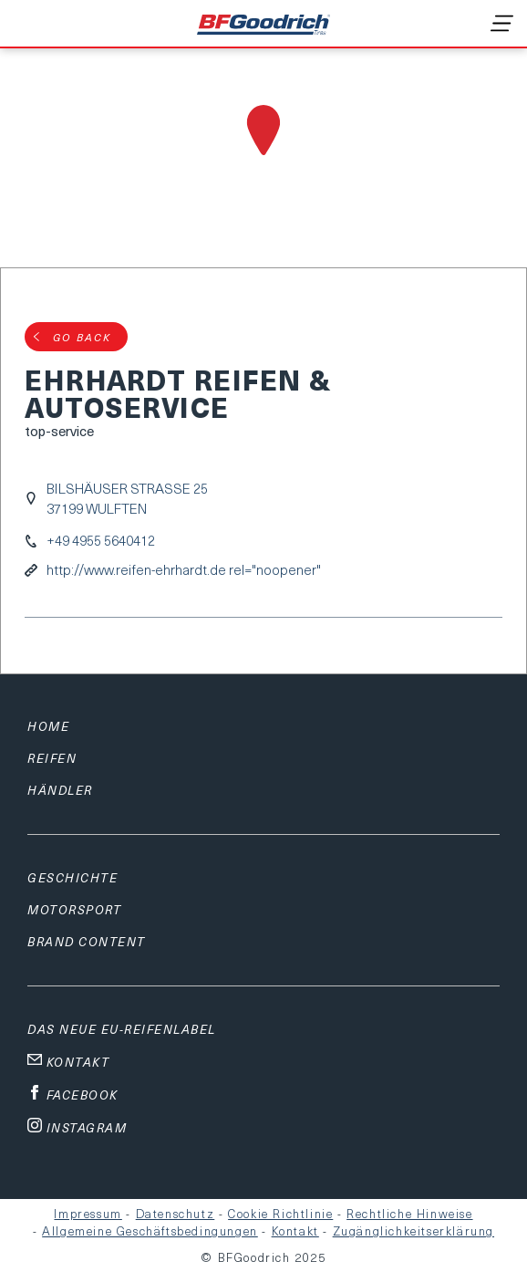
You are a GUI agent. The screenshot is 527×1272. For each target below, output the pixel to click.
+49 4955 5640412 (100, 540)
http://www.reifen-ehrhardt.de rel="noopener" (183, 570)
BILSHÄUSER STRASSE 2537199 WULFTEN (127, 498)
